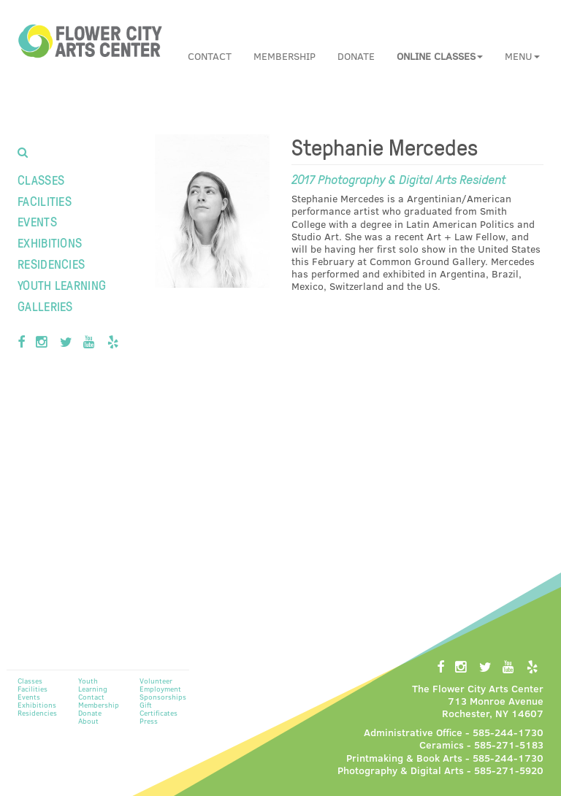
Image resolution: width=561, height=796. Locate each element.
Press (149, 721)
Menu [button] (522, 56)
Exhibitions (50, 242)
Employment (160, 689)
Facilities (45, 200)
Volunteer (156, 681)
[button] (440, 56)
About (88, 721)
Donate (356, 56)
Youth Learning (62, 284)
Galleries (45, 305)
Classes (41, 179)
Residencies (51, 263)
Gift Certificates (159, 709)
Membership (284, 56)
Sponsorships (163, 697)
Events (37, 221)
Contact (210, 56)
